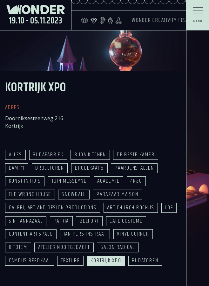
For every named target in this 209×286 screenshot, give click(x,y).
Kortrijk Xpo (106, 261)
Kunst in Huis (25, 181)
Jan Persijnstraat (85, 234)
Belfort (89, 221)
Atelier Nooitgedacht (64, 247)
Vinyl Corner (133, 234)
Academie (108, 181)
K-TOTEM (18, 247)
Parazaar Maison (117, 194)
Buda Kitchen (90, 155)
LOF (169, 208)
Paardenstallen (134, 168)
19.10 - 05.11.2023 (35, 20)
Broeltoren (49, 168)
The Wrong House (30, 194)
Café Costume (126, 221)
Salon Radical (118, 247)
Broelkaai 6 (89, 168)
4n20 (136, 181)
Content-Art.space (31, 234)
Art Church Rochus (130, 208)
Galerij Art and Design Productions (53, 208)
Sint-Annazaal (26, 221)
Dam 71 (17, 168)
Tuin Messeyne (69, 181)
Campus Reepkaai (29, 261)
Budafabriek (48, 155)
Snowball (74, 194)
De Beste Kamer (136, 155)
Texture (70, 261)
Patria (61, 221)
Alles (15, 155)
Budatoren (145, 261)
